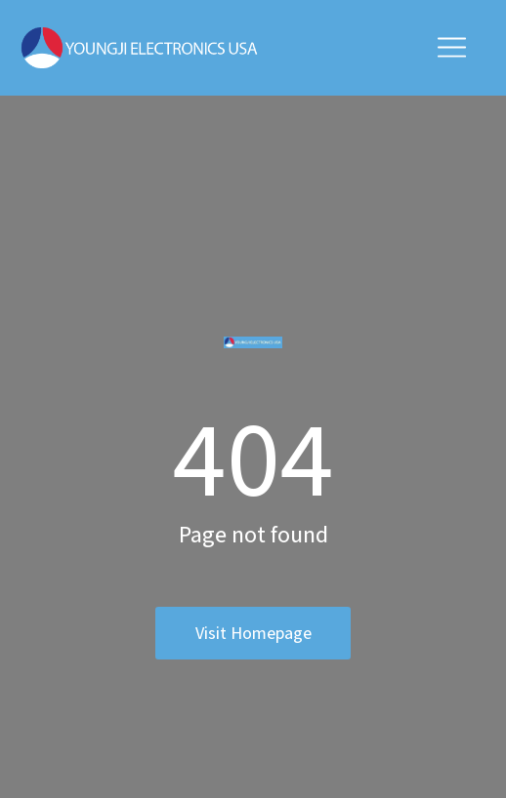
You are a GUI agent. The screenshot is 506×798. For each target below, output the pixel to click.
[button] (452, 48)
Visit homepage (253, 632)
